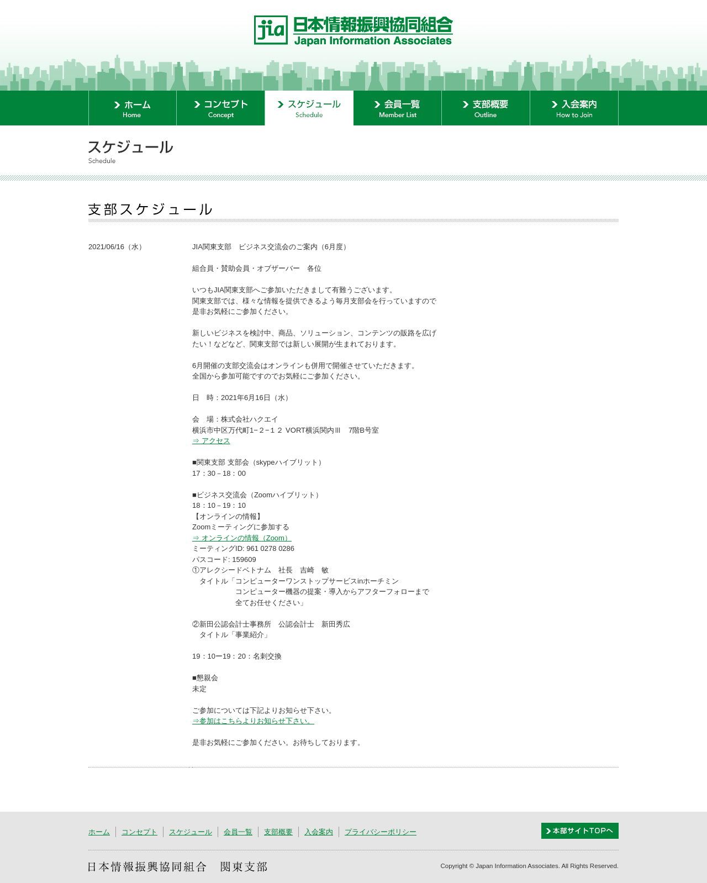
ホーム (99, 832)
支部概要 (278, 832)
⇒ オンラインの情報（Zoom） (242, 538)
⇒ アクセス (211, 441)
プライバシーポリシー (380, 832)
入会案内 (318, 832)
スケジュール (190, 832)
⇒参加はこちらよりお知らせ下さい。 (253, 721)
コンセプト (139, 832)
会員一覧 (238, 832)
